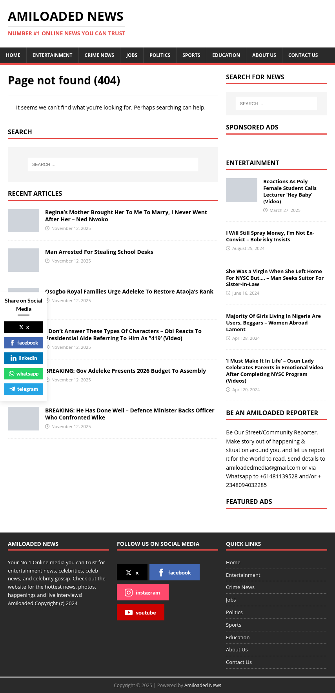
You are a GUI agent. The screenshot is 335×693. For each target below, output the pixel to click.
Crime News (99, 55)
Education (226, 55)
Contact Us (303, 55)
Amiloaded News (202, 685)
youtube (140, 612)
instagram (142, 592)
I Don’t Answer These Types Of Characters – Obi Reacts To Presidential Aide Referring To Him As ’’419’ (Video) (123, 334)
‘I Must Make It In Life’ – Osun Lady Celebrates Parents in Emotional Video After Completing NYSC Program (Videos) (274, 370)
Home (13, 55)
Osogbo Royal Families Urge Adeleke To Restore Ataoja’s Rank (129, 291)
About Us (264, 55)
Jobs (131, 55)
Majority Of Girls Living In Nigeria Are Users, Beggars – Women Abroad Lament (273, 322)
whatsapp (23, 373)
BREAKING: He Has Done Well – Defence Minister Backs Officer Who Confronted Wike (130, 414)
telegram (23, 389)
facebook (174, 572)
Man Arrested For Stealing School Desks (99, 251)
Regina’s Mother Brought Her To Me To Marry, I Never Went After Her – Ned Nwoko (126, 215)
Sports (191, 55)
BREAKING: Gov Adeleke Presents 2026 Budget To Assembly (125, 370)
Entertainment (53, 55)
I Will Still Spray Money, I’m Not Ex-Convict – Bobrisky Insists (270, 236)
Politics (159, 55)
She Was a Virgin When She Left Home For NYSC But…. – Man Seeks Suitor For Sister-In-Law (275, 278)
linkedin (24, 358)
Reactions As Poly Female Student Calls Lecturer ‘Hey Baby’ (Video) (290, 191)
